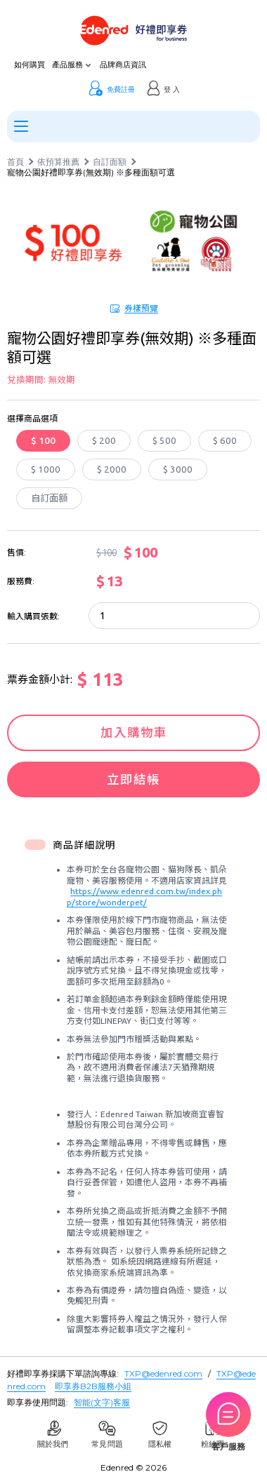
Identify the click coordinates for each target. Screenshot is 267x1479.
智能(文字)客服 (102, 1402)
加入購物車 (133, 732)
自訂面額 (109, 162)
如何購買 (29, 65)
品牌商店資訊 (123, 65)
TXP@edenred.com (163, 1373)
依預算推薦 (58, 162)
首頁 (15, 162)
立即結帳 (133, 779)
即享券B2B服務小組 (93, 1386)
